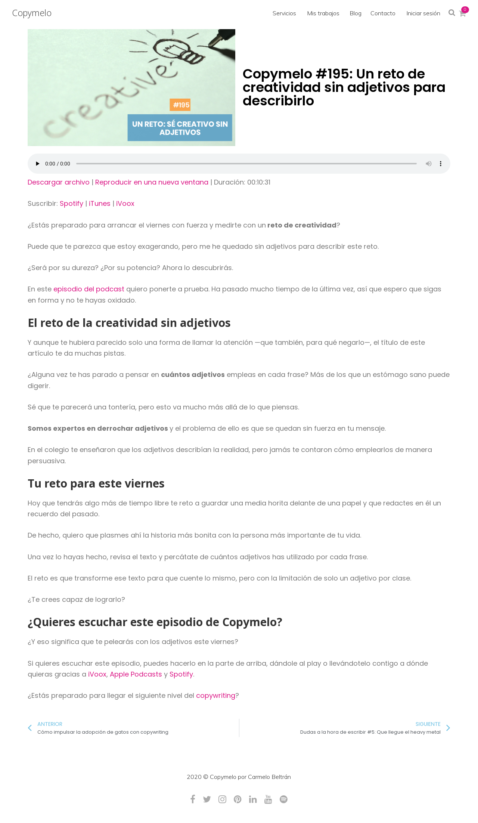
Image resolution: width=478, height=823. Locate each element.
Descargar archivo (59, 182)
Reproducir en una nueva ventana (151, 182)
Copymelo (32, 13)
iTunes (100, 203)
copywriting (215, 695)
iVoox (125, 203)
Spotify (71, 203)
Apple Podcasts (136, 674)
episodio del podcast (88, 289)
